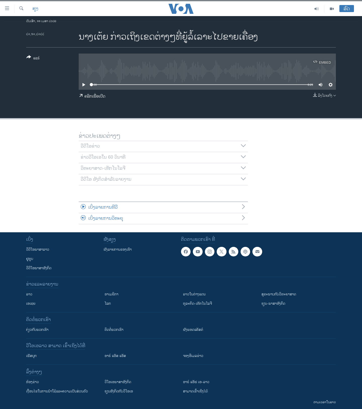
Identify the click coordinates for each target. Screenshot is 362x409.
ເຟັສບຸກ (31, 355)
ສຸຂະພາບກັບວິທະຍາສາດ (278, 294)
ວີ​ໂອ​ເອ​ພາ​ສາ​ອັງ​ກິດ (118, 382)
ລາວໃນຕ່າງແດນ (194, 294)
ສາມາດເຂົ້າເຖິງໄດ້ (195, 391)
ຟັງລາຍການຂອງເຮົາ (118, 249)
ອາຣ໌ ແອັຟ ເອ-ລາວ (196, 382)
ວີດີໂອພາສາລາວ (37, 249)
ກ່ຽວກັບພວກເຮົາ (37, 329)
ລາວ (29, 294)
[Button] (33, 59)
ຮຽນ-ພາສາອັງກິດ (273, 303)
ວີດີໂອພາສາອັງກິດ (39, 268)
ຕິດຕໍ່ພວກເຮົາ (114, 329)
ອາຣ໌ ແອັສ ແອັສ (115, 355)
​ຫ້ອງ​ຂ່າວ (32, 382)
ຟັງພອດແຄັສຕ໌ (193, 329)
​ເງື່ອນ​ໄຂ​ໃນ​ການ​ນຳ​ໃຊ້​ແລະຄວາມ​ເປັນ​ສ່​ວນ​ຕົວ (57, 391)
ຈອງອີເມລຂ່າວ (193, 355)
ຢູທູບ (29, 258)
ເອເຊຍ (30, 303)
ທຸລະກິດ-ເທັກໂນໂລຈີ (197, 303)
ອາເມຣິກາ (111, 294)
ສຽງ (35, 9)
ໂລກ (108, 303)
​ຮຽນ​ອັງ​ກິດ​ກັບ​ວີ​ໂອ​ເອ (119, 391)
